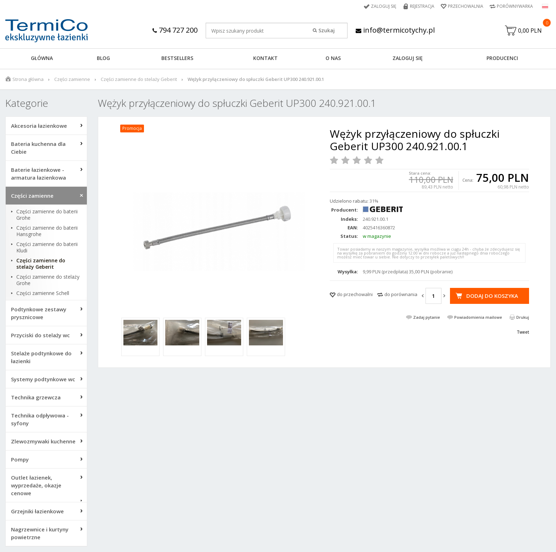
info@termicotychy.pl (395, 30)
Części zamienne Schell (42, 293)
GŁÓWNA (42, 58)
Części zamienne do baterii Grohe (47, 214)
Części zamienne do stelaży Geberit (139, 79)
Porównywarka (515, 6)
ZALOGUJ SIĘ (408, 58)
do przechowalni (355, 294)
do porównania (400, 294)
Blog (103, 58)
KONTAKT (265, 58)
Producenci (502, 58)
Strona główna (28, 79)
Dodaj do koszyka (492, 295)
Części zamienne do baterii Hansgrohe (47, 231)
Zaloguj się (383, 6)
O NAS (333, 58)
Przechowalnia (465, 6)
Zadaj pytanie (426, 317)
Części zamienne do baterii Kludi (47, 247)
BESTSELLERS (177, 58)
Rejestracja (422, 6)
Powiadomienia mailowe (478, 317)
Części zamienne (72, 79)
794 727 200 (175, 30)
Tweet (523, 332)
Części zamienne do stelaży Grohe (47, 280)
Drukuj (522, 317)
